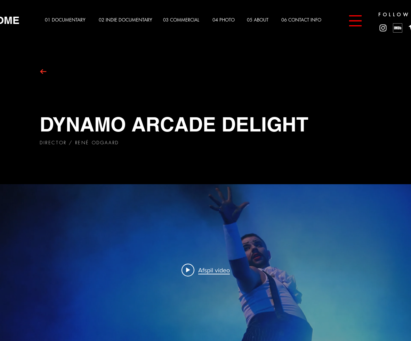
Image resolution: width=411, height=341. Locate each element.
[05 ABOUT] (260, 20)
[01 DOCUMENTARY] (67, 20)
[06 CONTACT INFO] (303, 20)
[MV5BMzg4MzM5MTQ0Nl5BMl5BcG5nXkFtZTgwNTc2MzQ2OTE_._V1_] (397, 28)
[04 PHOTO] (225, 20)
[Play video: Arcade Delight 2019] (206, 270)
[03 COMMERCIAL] (183, 20)
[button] (355, 20)
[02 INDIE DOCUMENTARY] (126, 20)
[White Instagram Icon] (383, 28)
